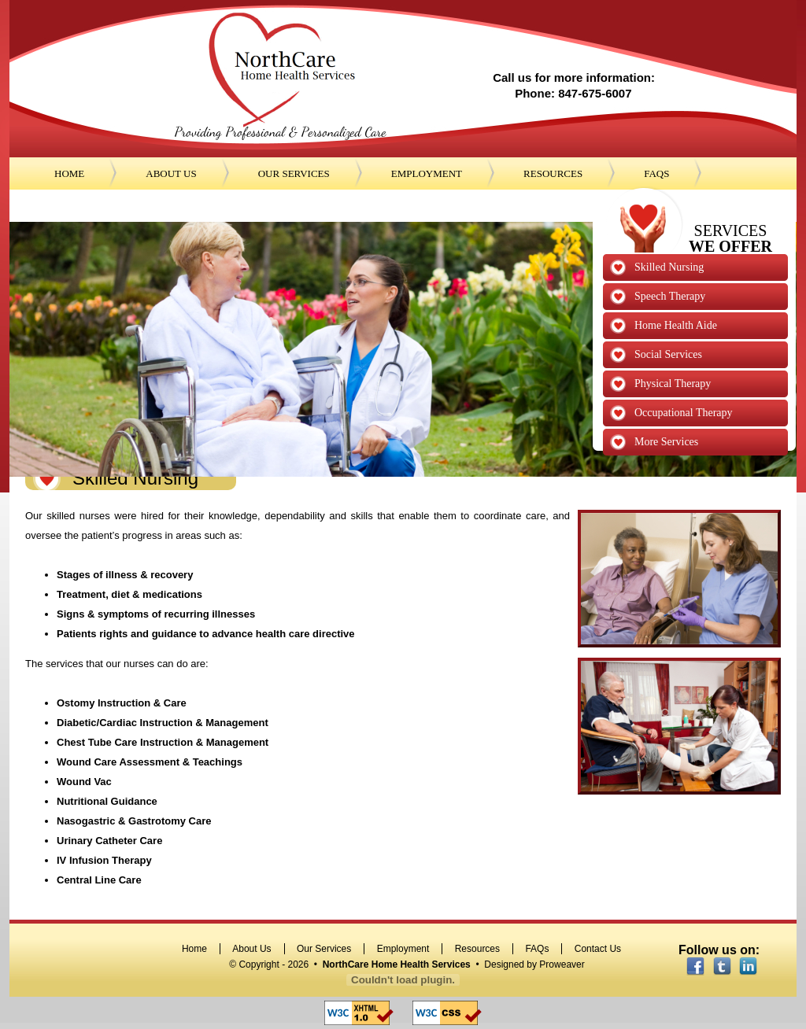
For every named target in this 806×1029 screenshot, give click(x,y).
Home (194, 948)
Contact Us (598, 948)
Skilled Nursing (669, 267)
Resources (477, 948)
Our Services (324, 948)
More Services (666, 442)
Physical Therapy (672, 383)
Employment (403, 948)
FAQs (537, 948)
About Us (251, 948)
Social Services (668, 354)
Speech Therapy (669, 296)
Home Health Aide (675, 325)
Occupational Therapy (683, 413)
